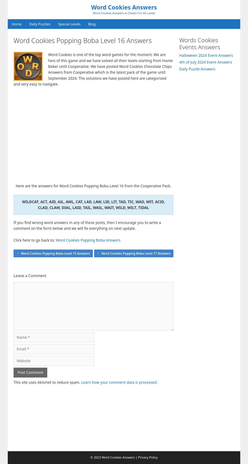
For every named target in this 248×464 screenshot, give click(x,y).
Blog (92, 24)
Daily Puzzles (39, 24)
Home (17, 24)
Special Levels (69, 24)
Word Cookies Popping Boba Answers (88, 240)
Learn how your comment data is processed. (119, 382)
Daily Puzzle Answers (197, 69)
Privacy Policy (148, 457)
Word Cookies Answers (124, 7)
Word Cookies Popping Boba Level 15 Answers (55, 253)
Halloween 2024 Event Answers (206, 55)
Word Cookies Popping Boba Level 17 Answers (135, 253)
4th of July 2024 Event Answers (205, 62)
